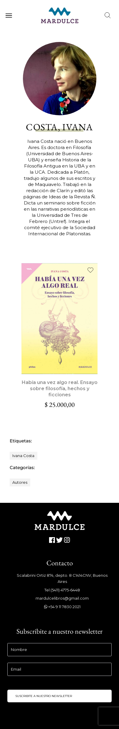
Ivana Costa (23, 455)
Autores (19, 482)
